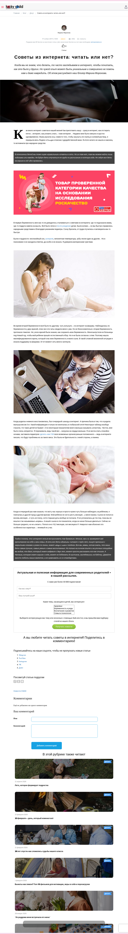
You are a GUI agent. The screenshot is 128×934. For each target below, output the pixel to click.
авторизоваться (96, 42)
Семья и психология (64, 613)
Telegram (22, 655)
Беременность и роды (64, 608)
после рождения (64, 226)
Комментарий (19, 726)
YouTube (22, 658)
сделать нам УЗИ (46, 434)
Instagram (23, 661)
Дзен (21, 668)
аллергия (49, 239)
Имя (15, 718)
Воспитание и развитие (64, 611)
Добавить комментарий (47, 746)
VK (20, 664)
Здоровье (64, 606)
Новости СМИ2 (20, 691)
